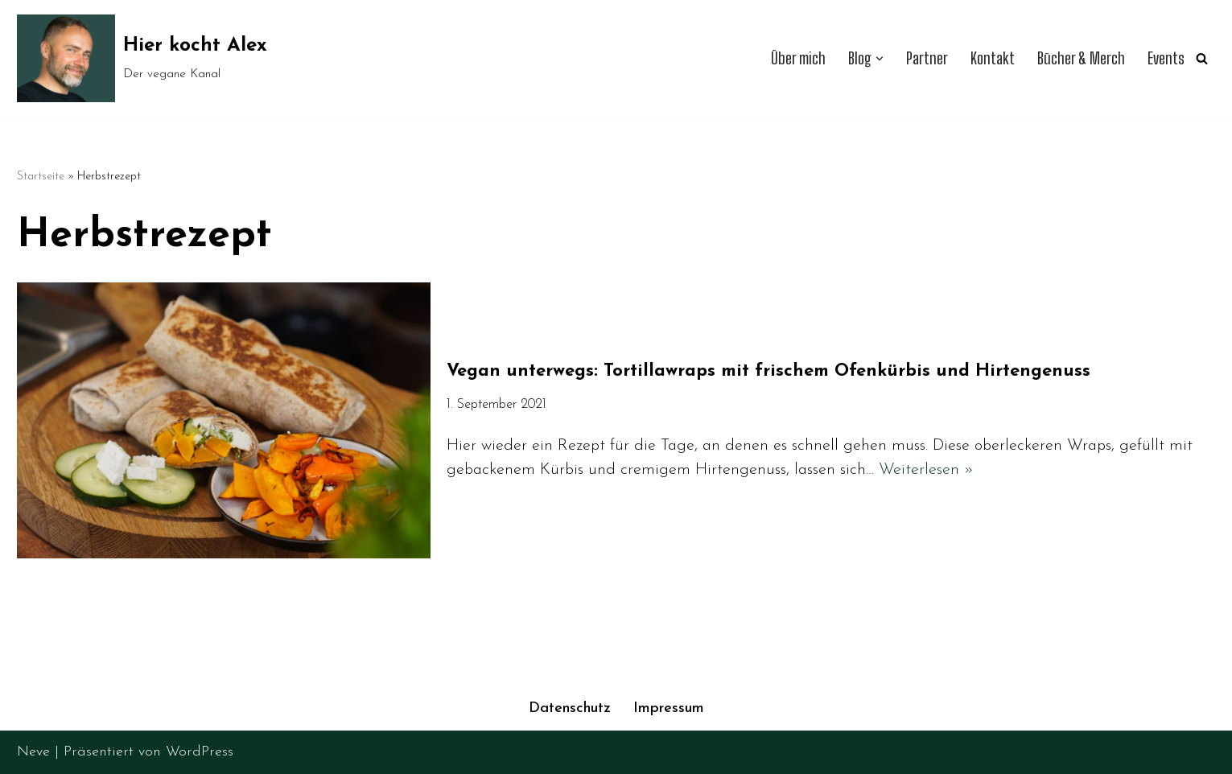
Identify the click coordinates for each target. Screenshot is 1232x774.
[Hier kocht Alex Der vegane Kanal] (142, 58)
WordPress (199, 752)
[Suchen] (1202, 58)
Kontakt (992, 58)
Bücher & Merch (1081, 58)
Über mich (798, 58)
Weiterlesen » (926, 470)
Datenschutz (570, 708)
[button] (880, 59)
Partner (927, 58)
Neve (33, 752)
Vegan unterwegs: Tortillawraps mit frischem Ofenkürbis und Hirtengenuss (768, 371)
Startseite (40, 177)
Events (1166, 58)
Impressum (668, 708)
